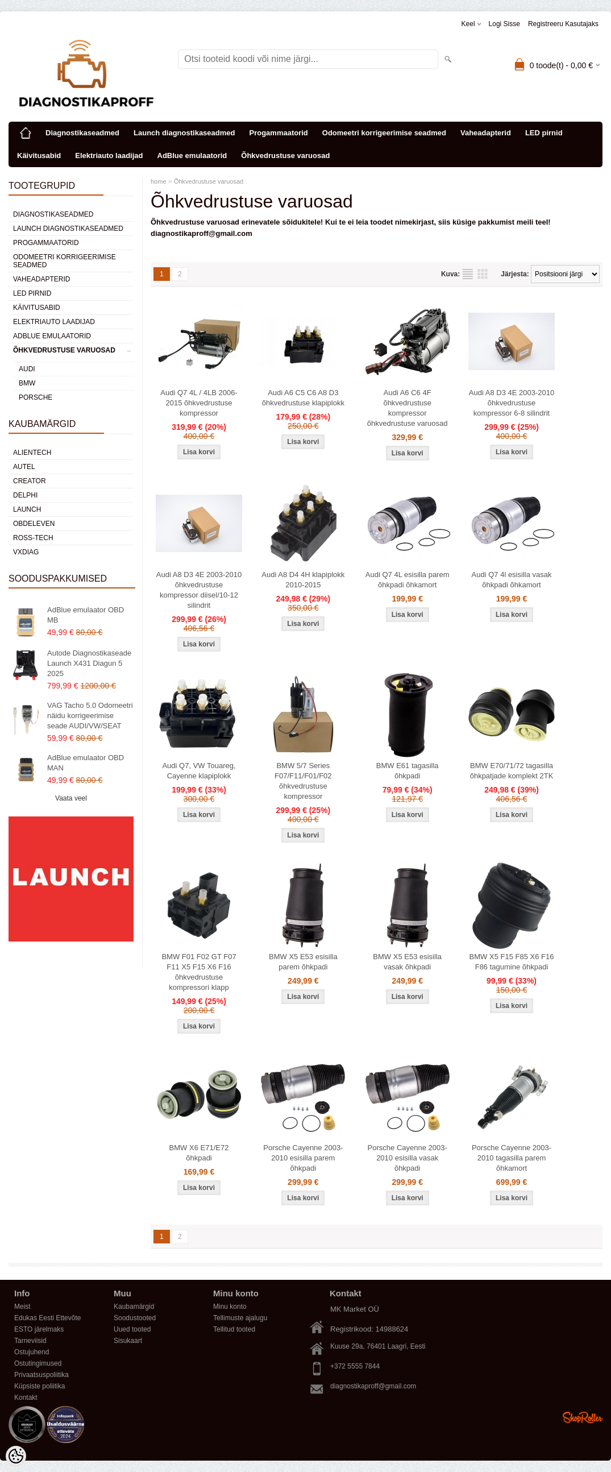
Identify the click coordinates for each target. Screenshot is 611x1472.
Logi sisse (504, 24)
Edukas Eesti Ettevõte (47, 1318)
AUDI (27, 369)
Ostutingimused (37, 1363)
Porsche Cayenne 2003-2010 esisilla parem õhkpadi (303, 1157)
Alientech (32, 453)
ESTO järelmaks (39, 1329)
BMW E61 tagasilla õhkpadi (407, 770)
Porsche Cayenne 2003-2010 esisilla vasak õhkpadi (407, 1157)
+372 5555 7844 (355, 1366)
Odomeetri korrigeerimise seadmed (384, 132)
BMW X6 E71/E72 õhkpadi (199, 1152)
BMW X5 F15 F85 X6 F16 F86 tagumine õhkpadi (511, 961)
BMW (27, 383)
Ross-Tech (33, 538)
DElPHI (25, 495)
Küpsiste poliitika (39, 1386)
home (159, 181)
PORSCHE (35, 397)
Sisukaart (128, 1341)
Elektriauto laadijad (109, 155)
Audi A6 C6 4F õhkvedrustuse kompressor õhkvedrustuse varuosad (407, 408)
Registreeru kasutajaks (563, 24)
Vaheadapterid (485, 132)
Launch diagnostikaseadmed (184, 132)
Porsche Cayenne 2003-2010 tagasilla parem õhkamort (511, 1157)
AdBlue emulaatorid (192, 155)
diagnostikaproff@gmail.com (373, 1386)
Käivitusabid (39, 155)
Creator (29, 481)
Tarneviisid (30, 1341)
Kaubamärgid (134, 1307)
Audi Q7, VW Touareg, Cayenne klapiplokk (198, 770)
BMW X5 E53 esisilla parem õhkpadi (303, 961)
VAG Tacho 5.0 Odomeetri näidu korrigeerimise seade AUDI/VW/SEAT (90, 715)
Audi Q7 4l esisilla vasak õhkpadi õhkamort (512, 579)
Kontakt (26, 1397)
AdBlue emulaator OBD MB (85, 615)
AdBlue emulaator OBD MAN (85, 762)
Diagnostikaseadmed (82, 132)
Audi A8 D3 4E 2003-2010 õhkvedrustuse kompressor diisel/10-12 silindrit (199, 589)
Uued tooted (132, 1329)
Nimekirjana (468, 274)
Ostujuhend (31, 1352)
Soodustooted (135, 1318)
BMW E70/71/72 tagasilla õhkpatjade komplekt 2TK (512, 770)
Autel (24, 467)
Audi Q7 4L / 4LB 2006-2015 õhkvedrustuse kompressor (198, 402)
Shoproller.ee (582, 1417)
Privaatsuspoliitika (41, 1375)
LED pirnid (544, 132)
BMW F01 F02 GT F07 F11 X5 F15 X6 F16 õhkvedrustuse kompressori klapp (198, 972)
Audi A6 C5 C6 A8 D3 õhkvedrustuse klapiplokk (303, 397)
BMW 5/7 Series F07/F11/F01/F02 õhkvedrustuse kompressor (303, 781)
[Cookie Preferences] (16, 1456)
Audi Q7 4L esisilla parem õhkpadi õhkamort (407, 579)
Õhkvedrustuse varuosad (285, 155)
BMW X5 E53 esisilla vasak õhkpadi (407, 961)
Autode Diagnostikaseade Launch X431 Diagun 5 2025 (89, 663)
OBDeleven (34, 524)
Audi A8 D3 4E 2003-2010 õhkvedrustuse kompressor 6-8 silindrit (511, 402)
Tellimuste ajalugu (240, 1318)
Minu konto (230, 1307)
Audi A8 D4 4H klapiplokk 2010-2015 (302, 579)
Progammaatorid (278, 132)
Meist (22, 1307)
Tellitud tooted (234, 1329)
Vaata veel (71, 798)
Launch (27, 509)
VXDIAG (26, 552)
